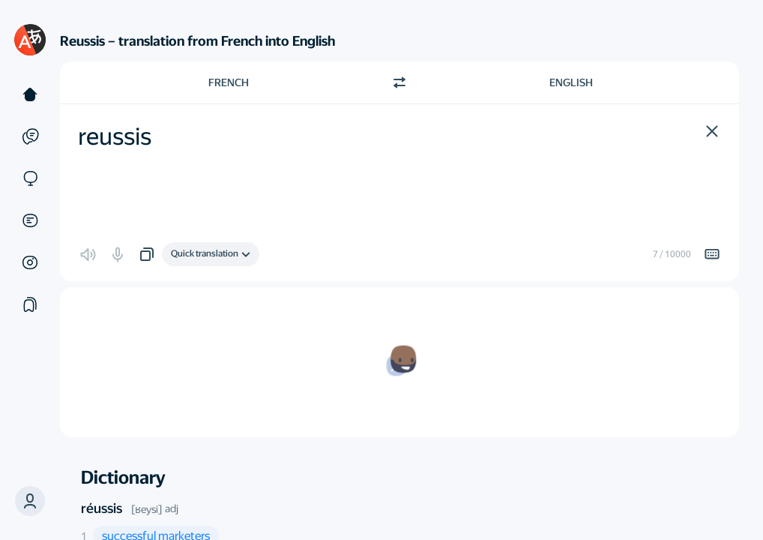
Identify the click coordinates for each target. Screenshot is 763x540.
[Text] (30, 95)
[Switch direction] (399, 82)
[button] (30, 501)
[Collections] (30, 305)
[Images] (30, 263)
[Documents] (30, 221)
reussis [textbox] (114, 136)
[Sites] (30, 179)
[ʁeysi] (146, 509)
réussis (101, 508)
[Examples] (30, 137)
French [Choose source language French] (228, 82)
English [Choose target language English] (571, 82)
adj (171, 508)
